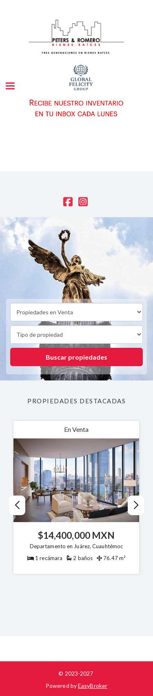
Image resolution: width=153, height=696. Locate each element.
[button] (135, 505)
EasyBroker (92, 685)
